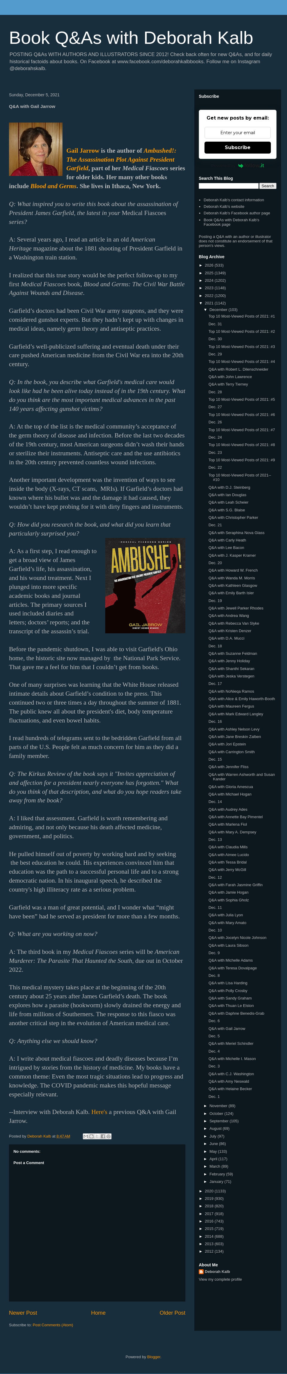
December (219, 309)
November (219, 1106)
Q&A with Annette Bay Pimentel (235, 817)
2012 (210, 1251)
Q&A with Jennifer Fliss (228, 767)
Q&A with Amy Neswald (228, 1081)
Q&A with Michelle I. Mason (232, 1058)
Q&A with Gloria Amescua (230, 787)
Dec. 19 (215, 600)
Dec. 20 (215, 563)
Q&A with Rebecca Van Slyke (233, 623)
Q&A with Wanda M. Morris (231, 578)
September (220, 1121)
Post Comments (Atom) (53, 1325)
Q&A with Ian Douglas (227, 495)
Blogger (153, 1357)
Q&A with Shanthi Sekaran (231, 668)
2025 (210, 273)
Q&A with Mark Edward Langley (235, 714)
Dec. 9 (214, 953)
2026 (210, 265)
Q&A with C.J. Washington (231, 1074)
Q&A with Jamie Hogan (228, 892)
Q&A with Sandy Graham (230, 998)
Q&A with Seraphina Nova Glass (236, 532)
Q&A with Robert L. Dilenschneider (238, 369)
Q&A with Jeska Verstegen (231, 676)
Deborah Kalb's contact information (234, 200)
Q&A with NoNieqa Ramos (231, 691)
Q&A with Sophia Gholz (228, 900)
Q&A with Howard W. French (233, 570)
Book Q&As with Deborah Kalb (131, 38)
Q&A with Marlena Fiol (227, 824)
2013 (210, 1244)
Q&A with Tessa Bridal (227, 862)
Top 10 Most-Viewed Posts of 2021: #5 (241, 399)
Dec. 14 (215, 801)
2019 (210, 1198)
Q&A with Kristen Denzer (229, 631)
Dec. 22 (215, 467)
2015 (210, 1228)
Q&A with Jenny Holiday (229, 661)
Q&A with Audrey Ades (227, 809)
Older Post (172, 1313)
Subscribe (238, 147)
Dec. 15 (215, 759)
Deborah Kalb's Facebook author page (237, 213)
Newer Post (23, 1313)
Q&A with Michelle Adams (230, 960)
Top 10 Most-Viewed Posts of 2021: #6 (241, 414)
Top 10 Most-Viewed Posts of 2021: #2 (241, 331)
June (214, 1143)
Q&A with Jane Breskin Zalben (234, 736)
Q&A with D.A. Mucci (226, 638)
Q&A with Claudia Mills (228, 847)
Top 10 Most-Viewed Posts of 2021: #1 (241, 316)
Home (98, 1313)
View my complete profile (220, 1279)
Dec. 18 (215, 646)
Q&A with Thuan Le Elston (231, 1005)
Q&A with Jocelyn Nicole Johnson (237, 937)
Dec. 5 (214, 1036)
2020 (210, 1191)
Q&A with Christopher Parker (233, 517)
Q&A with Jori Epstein (227, 744)
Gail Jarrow (82, 150)
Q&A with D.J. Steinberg (229, 487)
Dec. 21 (215, 525)
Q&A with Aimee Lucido (228, 854)
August (216, 1128)
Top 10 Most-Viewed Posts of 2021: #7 (241, 430)
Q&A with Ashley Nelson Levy (233, 729)
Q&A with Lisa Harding (227, 983)
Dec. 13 (215, 839)
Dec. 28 (215, 392)
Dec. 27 (215, 407)
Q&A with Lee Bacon (226, 547)
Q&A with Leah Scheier (228, 502)
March (216, 1166)
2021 (210, 303)
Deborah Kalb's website (224, 206)
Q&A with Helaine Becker (230, 1089)
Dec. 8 (214, 975)
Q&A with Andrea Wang (228, 615)
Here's (99, 1111)
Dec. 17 (215, 683)
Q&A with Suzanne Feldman (232, 653)
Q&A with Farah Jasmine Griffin (235, 885)
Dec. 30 (215, 339)
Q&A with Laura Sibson (228, 945)
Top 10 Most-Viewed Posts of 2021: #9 (241, 460)
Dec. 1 (214, 1096)
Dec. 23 (215, 452)
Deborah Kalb (217, 1271)
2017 (210, 1213)
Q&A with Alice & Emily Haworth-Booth (241, 699)
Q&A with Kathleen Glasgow (232, 585)
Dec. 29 (215, 354)
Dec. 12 (215, 877)
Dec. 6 (214, 1021)
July (214, 1136)
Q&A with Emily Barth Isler (231, 593)
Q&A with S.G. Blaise (226, 510)
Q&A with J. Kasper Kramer (232, 555)
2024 (210, 280)
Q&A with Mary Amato (227, 922)
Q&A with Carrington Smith (231, 752)
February (218, 1174)
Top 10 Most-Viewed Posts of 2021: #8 (241, 444)
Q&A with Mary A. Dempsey (232, 832)
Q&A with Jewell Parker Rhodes (235, 608)
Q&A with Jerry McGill (227, 869)
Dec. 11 (215, 907)
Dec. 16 (215, 721)
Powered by (237, 165)
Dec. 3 (214, 1066)
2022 (210, 295)
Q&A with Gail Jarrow (226, 1028)
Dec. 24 (215, 437)
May (214, 1151)
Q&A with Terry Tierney (228, 384)
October (217, 1113)
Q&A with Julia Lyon (225, 915)
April (214, 1159)
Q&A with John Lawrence (230, 377)
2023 (210, 288)
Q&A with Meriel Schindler (230, 1043)
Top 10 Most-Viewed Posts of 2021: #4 (241, 361)
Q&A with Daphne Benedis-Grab (236, 1013)
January (217, 1181)
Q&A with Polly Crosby (227, 990)
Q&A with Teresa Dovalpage (232, 968)
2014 (210, 1236)
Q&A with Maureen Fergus (231, 706)
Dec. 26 (215, 422)
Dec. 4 (214, 1051)
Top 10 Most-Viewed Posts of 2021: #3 (241, 346)
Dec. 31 (215, 324)
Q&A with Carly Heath (227, 540)
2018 (210, 1206)
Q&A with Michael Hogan (229, 794)
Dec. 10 (215, 930)
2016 (210, 1221)
